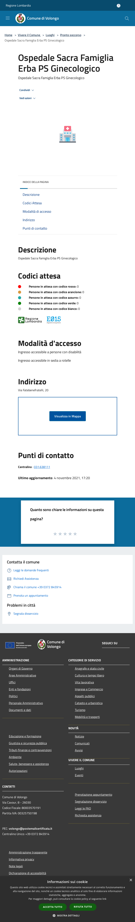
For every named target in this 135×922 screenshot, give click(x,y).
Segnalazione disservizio (91, 801)
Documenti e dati (20, 710)
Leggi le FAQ (83, 808)
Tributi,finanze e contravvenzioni (30, 750)
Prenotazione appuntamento (93, 794)
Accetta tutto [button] (52, 907)
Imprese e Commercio (89, 689)
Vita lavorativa (84, 682)
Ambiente (15, 757)
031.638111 (42, 467)
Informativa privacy (21, 859)
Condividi (27, 90)
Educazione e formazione (25, 736)
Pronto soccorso (70, 35)
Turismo (80, 710)
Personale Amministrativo (26, 703)
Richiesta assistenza (88, 815)
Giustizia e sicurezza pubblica (28, 743)
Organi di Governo (20, 668)
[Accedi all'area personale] (118, 5)
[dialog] (67, 899)
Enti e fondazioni (20, 689)
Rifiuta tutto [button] (83, 906)
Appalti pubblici (85, 696)
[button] (67, 915)
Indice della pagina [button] (36, 182)
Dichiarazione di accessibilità (27, 873)
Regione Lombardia (18, 5)
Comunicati (82, 743)
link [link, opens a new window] (104, 899)
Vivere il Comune (29, 35)
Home (8, 35)
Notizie (79, 736)
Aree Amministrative (22, 675)
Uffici (12, 682)
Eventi (79, 775)
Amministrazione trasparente (28, 852)
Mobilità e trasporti (87, 716)
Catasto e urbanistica (89, 703)
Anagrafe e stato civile (89, 668)
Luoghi (50, 35)
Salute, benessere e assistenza (29, 764)
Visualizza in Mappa (67, 416)
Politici (13, 696)
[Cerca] (127, 18)
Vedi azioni (28, 98)
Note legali (16, 866)
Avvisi (79, 750)
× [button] (130, 880)
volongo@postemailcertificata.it (30, 828)
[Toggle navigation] (7, 18)
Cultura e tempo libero (89, 675)
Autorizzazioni (18, 770)
